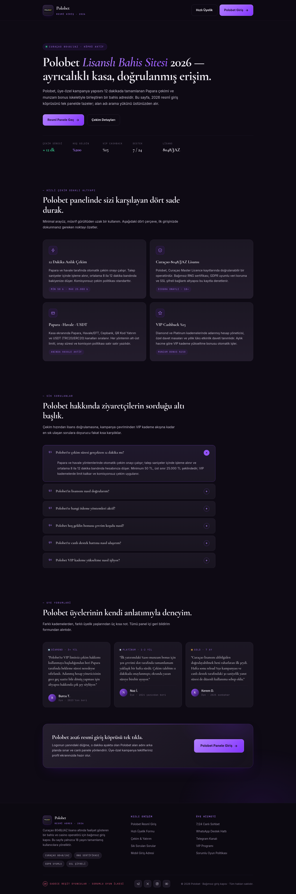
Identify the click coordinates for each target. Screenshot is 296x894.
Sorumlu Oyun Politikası (211, 853)
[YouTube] (166, 883)
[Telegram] (138, 883)
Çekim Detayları (103, 119)
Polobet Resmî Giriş (143, 824)
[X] (147, 883)
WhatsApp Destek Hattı (211, 831)
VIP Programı (204, 846)
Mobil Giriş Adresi (142, 853)
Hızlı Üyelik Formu (143, 831)
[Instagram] (157, 883)
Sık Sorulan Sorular (143, 846)
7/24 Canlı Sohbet (208, 824)
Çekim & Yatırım (141, 838)
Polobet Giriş (236, 10)
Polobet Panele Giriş (219, 746)
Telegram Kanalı (206, 838)
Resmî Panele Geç (63, 120)
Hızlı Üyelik (204, 10)
